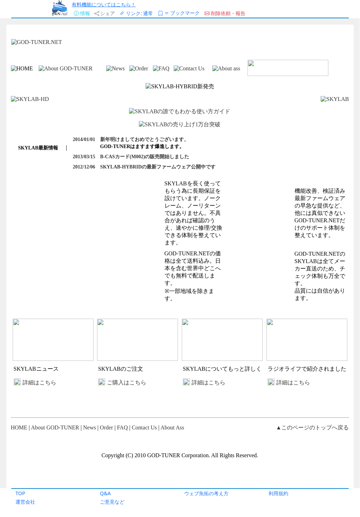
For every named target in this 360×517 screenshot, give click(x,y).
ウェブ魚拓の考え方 (206, 493)
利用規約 (278, 493)
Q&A (105, 493)
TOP (20, 493)
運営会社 (25, 501)
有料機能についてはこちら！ (104, 4)
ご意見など (112, 501)
